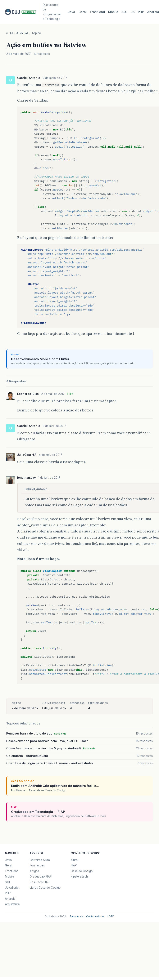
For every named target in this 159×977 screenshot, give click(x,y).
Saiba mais (76, 916)
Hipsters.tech (79, 876)
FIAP (74, 865)
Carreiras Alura (40, 860)
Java (71, 12)
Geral (82, 12)
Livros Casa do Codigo (45, 887)
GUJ (9, 33)
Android (22, 33)
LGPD (111, 916)
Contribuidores (95, 916)
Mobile (113, 12)
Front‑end (97, 12)
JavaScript (12, 887)
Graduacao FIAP (41, 876)
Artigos (34, 871)
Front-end (11, 871)
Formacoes (37, 865)
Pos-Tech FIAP (40, 882)
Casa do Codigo (82, 871)
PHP (141, 12)
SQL (124, 12)
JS (133, 12)
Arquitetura (12, 904)
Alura (74, 860)
